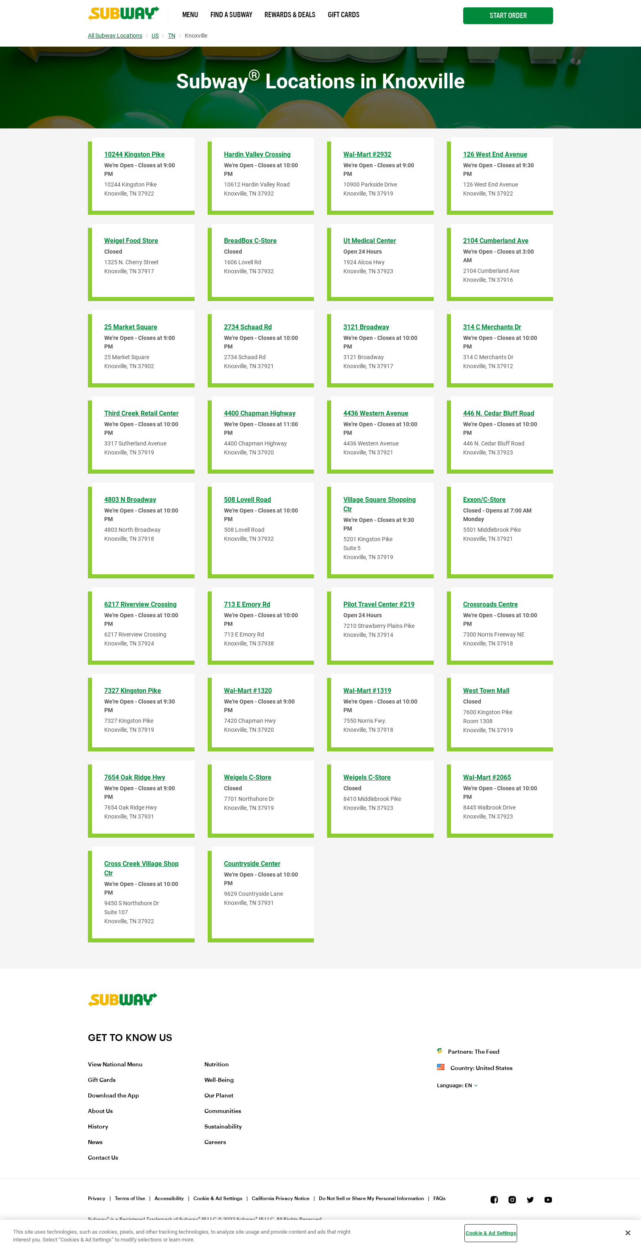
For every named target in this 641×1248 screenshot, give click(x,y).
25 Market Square (130, 327)
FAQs (439, 1198)
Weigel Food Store (131, 241)
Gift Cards (344, 14)
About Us (100, 1111)
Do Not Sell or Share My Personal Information (371, 1198)
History (98, 1127)
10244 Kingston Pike (134, 154)
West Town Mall (486, 691)
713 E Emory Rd (247, 604)
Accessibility (169, 1198)
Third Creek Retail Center (141, 413)
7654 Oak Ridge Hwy (134, 777)
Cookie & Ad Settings (217, 1198)
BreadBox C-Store (250, 241)
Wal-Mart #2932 (367, 154)
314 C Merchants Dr (492, 327)
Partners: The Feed (474, 1052)
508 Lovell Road (247, 500)
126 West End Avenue (495, 154)
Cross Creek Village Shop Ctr (141, 868)
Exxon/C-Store (484, 500)
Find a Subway (231, 14)
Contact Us (103, 1158)
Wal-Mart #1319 (367, 691)
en (454, 1085)
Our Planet (218, 1096)
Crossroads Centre (490, 604)
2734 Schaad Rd (248, 327)
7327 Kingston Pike (132, 691)
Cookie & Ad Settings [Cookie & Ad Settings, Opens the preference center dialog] (491, 1233)
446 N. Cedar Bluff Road (498, 413)
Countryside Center (252, 864)
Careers (215, 1142)
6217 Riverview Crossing (140, 604)
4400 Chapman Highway (260, 413)
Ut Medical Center (369, 241)
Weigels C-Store (247, 777)
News (95, 1142)
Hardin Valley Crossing (257, 154)
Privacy (96, 1198)
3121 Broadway (366, 327)
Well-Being (219, 1080)
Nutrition (216, 1065)
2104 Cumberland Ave (496, 241)
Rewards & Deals (290, 14)
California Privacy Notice (280, 1198)
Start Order (508, 15)
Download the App (113, 1096)
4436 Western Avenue (375, 413)
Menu (190, 14)
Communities (222, 1111)
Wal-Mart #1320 (248, 691)
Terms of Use (130, 1198)
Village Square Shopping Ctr (379, 504)
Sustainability (223, 1127)
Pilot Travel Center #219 (379, 604)
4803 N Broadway (130, 500)
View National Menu (115, 1065)
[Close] (628, 1233)
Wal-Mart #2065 (487, 777)
